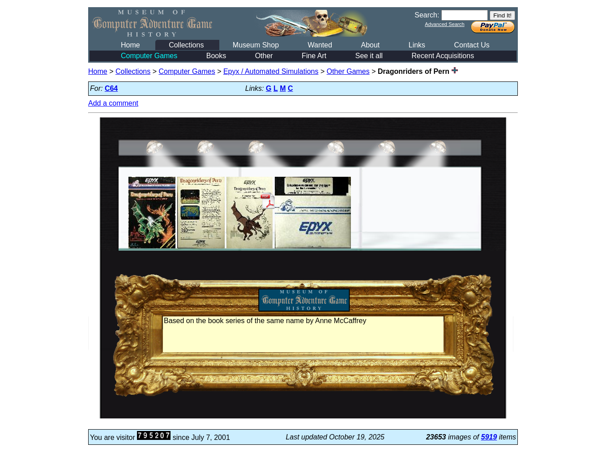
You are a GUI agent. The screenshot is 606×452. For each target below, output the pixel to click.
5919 (489, 437)
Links (417, 45)
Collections (186, 45)
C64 (111, 88)
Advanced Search (444, 24)
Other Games (348, 71)
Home (130, 45)
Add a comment (113, 103)
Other (264, 56)
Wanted (319, 45)
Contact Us (472, 45)
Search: (426, 15)
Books (216, 56)
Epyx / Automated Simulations (271, 71)
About (370, 45)
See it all (369, 56)
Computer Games (149, 56)
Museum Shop (256, 45)
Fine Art (314, 56)
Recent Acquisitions (443, 56)
